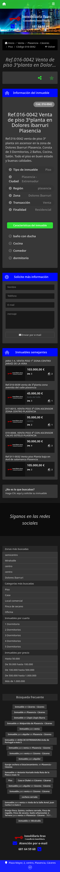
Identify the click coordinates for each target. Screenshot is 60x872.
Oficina (9, 612)
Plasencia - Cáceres (38, 43)
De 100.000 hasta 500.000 (19, 669)
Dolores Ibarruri (14, 577)
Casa (7, 595)
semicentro (11, 554)
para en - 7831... (28, 813)
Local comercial (14, 600)
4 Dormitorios (13, 640)
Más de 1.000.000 (15, 681)
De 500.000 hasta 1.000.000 (20, 675)
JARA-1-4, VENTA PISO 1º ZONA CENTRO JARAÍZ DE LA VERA (28, 362)
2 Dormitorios (13, 629)
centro (8, 566)
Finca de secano (14, 606)
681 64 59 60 (40, 26)
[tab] (26, 225)
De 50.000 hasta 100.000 (19, 664)
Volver (50, 46)
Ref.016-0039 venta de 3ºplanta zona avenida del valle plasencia (26, 386)
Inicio (9, 43)
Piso (10, 46)
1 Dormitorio (12, 624)
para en (29, 734)
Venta (21, 43)
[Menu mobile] (4, 4)
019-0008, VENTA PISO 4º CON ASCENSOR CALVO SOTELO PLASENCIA (29, 434)
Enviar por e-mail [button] (30, 334)
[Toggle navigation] (53, 4)
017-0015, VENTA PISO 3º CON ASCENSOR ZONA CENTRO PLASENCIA (29, 410)
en (29, 706)
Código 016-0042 (25, 46)
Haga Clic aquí (13, 493)
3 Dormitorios (13, 635)
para (30, 728)
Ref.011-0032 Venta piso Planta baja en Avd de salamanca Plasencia (27, 458)
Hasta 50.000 (12, 658)
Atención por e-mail (30, 843)
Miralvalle (10, 560)
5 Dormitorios (13, 646)
